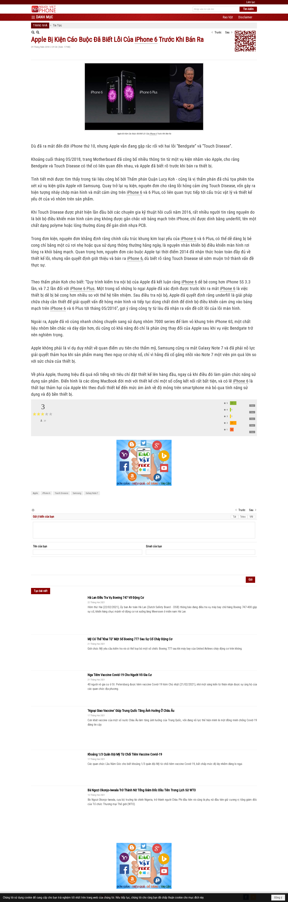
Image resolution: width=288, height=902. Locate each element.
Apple (35, 493)
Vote (252, 406)
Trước (218, 32)
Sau (227, 32)
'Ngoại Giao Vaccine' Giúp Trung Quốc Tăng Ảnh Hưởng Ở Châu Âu (131, 711)
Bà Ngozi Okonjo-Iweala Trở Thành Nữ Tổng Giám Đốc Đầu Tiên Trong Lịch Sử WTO (142, 790)
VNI (251, 516)
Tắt (234, 516)
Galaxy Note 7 (92, 493)
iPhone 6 (46, 493)
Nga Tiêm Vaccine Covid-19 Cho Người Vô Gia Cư (120, 675)
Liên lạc (250, 2)
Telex (243, 516)
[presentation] (61, 566)
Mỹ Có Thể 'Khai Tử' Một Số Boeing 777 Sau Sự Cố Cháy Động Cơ (130, 639)
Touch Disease (61, 493)
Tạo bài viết (40, 591)
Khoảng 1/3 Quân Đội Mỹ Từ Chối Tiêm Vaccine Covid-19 (125, 754)
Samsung (77, 493)
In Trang (33, 510)
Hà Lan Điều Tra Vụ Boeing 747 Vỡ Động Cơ (116, 597)
